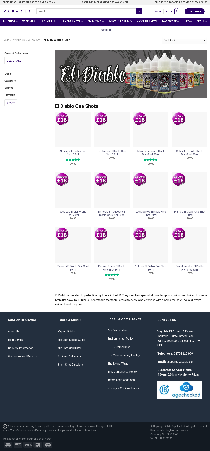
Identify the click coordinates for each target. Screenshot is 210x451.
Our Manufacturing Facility (124, 355)
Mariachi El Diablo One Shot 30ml (73, 268)
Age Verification (117, 330)
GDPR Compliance (119, 347)
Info (188, 21)
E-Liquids (10, 21)
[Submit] (139, 11)
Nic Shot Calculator (69, 348)
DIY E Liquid (19, 40)
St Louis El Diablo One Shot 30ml (150, 268)
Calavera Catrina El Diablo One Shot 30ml (150, 153)
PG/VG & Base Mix (120, 21)
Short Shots (73, 21)
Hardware (170, 21)
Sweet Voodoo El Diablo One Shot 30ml (190, 268)
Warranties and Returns (22, 356)
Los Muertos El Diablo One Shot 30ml (151, 213)
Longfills (50, 21)
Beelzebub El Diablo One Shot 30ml (112, 153)
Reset (11, 103)
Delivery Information (20, 348)
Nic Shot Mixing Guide (71, 340)
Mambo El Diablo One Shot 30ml (189, 213)
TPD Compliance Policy (122, 371)
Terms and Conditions (121, 380)
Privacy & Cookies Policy (123, 388)
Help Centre (15, 340)
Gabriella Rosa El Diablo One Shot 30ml (189, 153)
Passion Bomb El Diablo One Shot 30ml (111, 268)
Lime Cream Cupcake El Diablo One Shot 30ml (111, 213)
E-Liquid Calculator (69, 356)
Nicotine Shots (147, 21)
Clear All (14, 60)
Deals (201, 21)
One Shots (34, 40)
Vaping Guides (67, 331)
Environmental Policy (121, 338)
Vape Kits (29, 21)
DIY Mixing (96, 21)
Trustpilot (105, 30)
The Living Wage (118, 363)
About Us (13, 331)
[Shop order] (184, 40)
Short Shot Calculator (71, 364)
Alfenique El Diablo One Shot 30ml (72, 153)
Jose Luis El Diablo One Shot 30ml (72, 213)
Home (6, 40)
